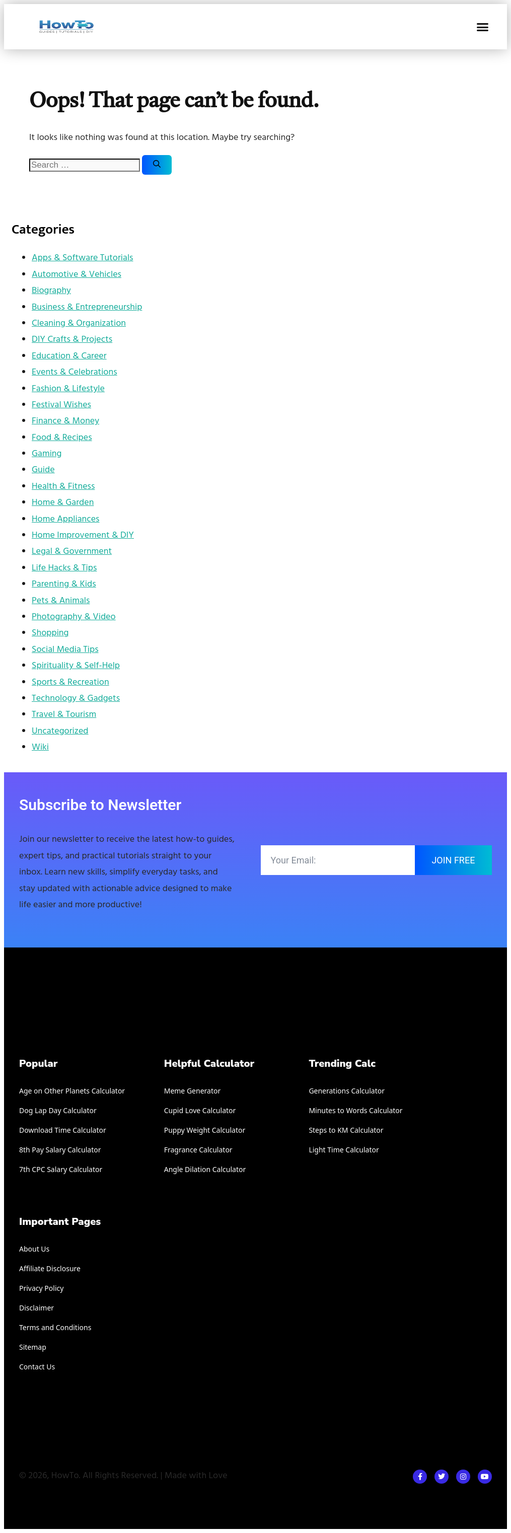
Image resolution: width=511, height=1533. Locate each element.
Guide (43, 470)
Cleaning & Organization (79, 323)
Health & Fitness (63, 486)
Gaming (46, 454)
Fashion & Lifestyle (68, 389)
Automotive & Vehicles (76, 274)
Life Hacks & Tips (64, 568)
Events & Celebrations (74, 372)
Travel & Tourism (64, 714)
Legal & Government (72, 551)
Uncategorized (60, 731)
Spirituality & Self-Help (76, 666)
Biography (51, 290)
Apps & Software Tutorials (82, 258)
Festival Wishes (61, 405)
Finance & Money (65, 421)
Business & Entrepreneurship (87, 307)
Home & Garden (63, 502)
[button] (482, 26)
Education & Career (69, 356)
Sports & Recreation (70, 682)
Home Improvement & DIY (83, 535)
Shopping (50, 633)
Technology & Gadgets (76, 698)
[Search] (157, 165)
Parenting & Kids (64, 584)
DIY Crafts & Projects (72, 339)
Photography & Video (74, 617)
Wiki (40, 747)
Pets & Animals (61, 601)
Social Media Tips (65, 649)
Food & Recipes (62, 437)
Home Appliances (66, 519)
